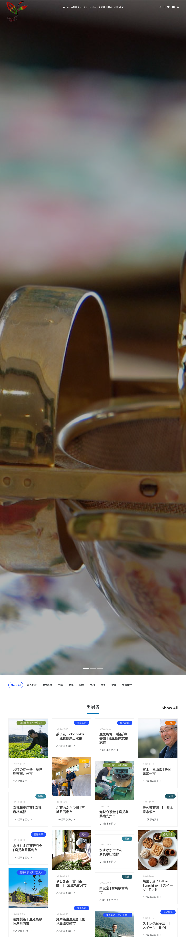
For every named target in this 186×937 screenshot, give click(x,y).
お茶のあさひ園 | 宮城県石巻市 (70, 809)
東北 (71, 685)
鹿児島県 (47, 685)
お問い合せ (118, 7)
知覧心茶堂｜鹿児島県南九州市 (114, 814)
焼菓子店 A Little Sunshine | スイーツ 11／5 (158, 885)
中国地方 (127, 685)
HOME (66, 7)
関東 (103, 685)
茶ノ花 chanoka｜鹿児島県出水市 (70, 736)
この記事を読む (23, 781)
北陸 (114, 685)
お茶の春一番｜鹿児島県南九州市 (27, 771)
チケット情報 (98, 7)
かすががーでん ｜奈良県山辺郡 (114, 852)
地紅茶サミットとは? (81, 7)
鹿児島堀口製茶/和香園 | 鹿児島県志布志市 (113, 738)
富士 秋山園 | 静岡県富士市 (157, 771)
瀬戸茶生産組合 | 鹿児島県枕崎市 (70, 921)
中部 (60, 685)
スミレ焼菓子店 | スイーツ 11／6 (158, 925)
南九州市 (32, 685)
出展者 (109, 7)
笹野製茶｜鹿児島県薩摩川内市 (27, 921)
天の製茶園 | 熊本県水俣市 (158, 809)
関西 (81, 685)
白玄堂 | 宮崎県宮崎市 (113, 890)
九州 (92, 685)
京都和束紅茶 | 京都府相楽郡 (27, 809)
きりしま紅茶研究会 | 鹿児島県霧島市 (27, 847)
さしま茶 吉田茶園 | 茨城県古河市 (71, 883)
